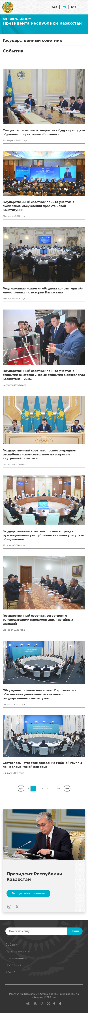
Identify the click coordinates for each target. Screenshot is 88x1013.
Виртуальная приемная (28, 893)
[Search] (42, 931)
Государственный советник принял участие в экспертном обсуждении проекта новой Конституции (38, 206)
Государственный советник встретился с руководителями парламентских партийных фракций (38, 619)
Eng (73, 6)
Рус (63, 6)
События (12, 944)
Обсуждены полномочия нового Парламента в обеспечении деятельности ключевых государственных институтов (39, 694)
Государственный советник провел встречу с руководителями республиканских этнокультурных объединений (44, 535)
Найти (75, 931)
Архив (10, 972)
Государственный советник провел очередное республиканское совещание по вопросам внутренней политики (39, 454)
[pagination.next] (67, 788)
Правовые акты (17, 951)
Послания (13, 965)
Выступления (16, 958)
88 (58, 788)
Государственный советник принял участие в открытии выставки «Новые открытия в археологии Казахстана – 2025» (44, 375)
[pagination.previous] (21, 788)
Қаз (54, 6)
